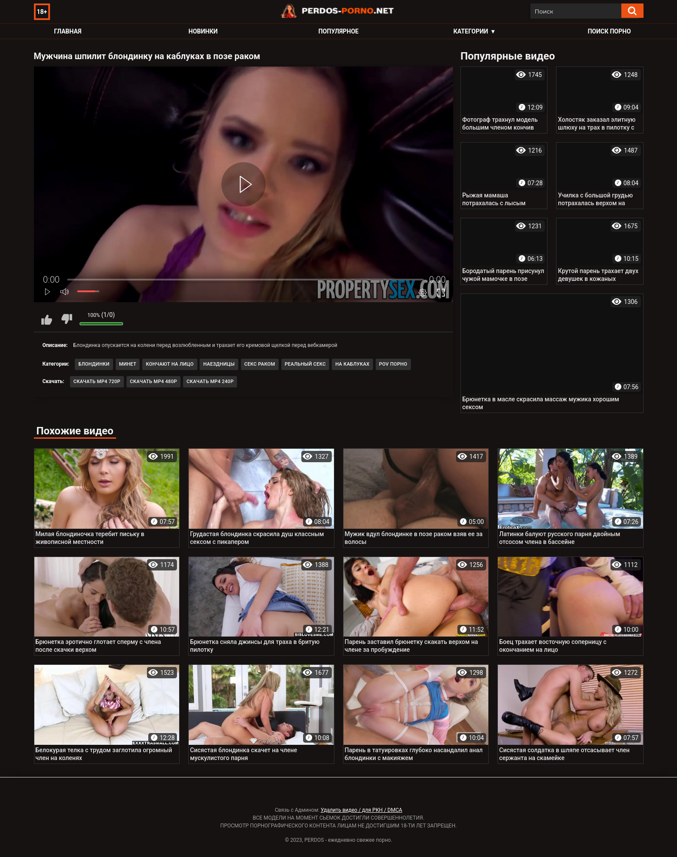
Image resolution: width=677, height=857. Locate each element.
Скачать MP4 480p (153, 381)
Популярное (338, 31)
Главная (67, 31)
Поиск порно (609, 31)
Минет (128, 364)
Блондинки (94, 364)
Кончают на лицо (169, 364)
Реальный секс (305, 364)
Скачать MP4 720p (96, 381)
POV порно (393, 364)
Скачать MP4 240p (210, 381)
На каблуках (352, 364)
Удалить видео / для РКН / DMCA (361, 810)
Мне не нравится (66, 319)
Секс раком (259, 364)
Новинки (203, 31)
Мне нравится (47, 319)
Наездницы (218, 364)
